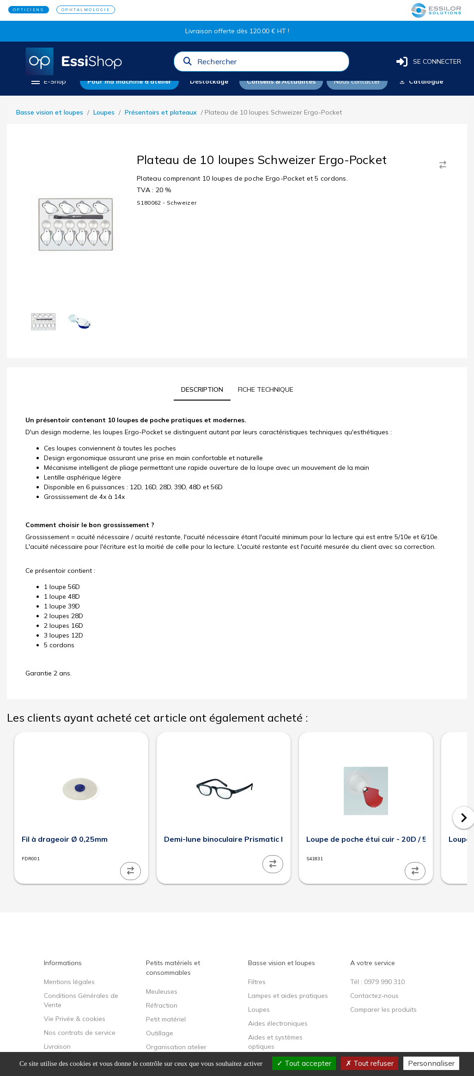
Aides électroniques (278, 1023)
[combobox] (270, 63)
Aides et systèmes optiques (275, 1042)
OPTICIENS (28, 9)
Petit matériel (166, 1019)
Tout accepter (304, 1063)
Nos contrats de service (79, 1032)
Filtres (257, 982)
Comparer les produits (383, 1009)
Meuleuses (161, 991)
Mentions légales (69, 982)
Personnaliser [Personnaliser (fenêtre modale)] (431, 1063)
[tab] (202, 389)
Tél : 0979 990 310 (377, 982)
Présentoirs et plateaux (161, 112)
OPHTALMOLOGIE (85, 9)
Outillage (159, 1033)
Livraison (57, 1046)
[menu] (47, 81)
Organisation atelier (176, 1047)
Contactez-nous (374, 995)
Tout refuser (370, 1063)
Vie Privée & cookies (74, 1019)
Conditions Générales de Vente (81, 1000)
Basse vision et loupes (49, 112)
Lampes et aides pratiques (288, 995)
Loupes (104, 112)
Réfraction (161, 1005)
